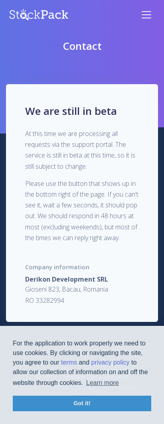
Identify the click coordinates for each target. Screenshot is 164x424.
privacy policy (110, 362)
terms (69, 362)
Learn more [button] (102, 382)
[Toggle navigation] (146, 15)
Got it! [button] (81, 403)
